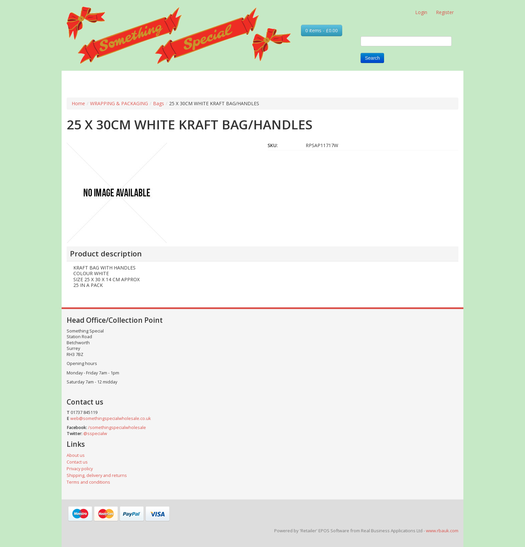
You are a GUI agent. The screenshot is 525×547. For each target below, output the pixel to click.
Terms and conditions (88, 482)
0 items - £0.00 (321, 30)
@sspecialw (95, 433)
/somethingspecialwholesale (117, 427)
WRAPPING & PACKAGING (119, 103)
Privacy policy (80, 469)
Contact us (77, 462)
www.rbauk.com (442, 531)
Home (78, 103)
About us (76, 455)
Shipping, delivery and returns (97, 475)
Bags (158, 103)
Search (372, 58)
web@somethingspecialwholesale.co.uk (110, 418)
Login (421, 12)
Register (445, 12)
